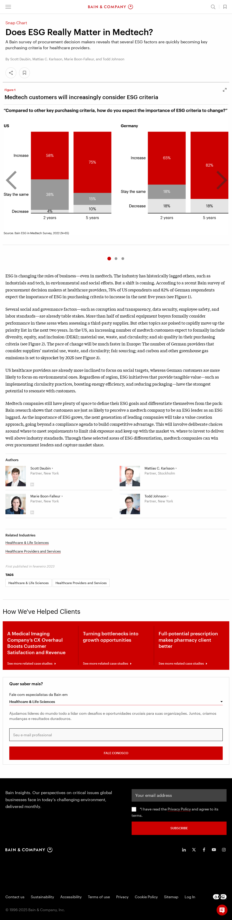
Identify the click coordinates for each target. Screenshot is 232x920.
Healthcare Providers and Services (33, 551)
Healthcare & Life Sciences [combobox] (32, 701)
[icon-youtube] (214, 849)
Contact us (14, 897)
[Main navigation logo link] (110, 6)
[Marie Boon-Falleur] (15, 504)
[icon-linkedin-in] (184, 849)
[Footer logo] (220, 896)
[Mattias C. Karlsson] (130, 476)
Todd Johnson (155, 496)
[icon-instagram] (224, 849)
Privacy (122, 897)
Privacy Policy (179, 809)
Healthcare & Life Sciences (27, 543)
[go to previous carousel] (14, 181)
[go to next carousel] (218, 181)
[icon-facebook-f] (204, 849)
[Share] (10, 72)
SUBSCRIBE (179, 828)
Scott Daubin (40, 468)
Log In (190, 897)
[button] (8, 7)
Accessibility (71, 897)
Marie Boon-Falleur (45, 496)
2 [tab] (116, 258)
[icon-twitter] (194, 849)
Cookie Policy (146, 897)
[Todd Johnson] (130, 504)
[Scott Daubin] (15, 476)
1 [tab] (109, 258)
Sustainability (42, 897)
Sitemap (171, 897)
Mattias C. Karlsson (159, 468)
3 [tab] (122, 258)
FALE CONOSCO (116, 753)
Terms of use (99, 897)
